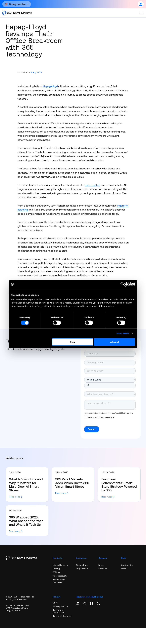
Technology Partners (59, 580)
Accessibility (60, 576)
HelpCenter (82, 569)
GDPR (55, 603)
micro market (92, 185)
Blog (100, 565)
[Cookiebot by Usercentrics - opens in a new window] (122, 284)
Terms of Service (62, 616)
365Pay (56, 572)
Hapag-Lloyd (50, 86)
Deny (72, 342)
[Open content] (16, 4)
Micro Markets (60, 565)
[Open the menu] (141, 12)
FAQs (123, 569)
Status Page (82, 565)
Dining (56, 569)
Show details (122, 333)
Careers (102, 569)
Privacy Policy (60, 606)
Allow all (114, 342)
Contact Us (127, 565)
